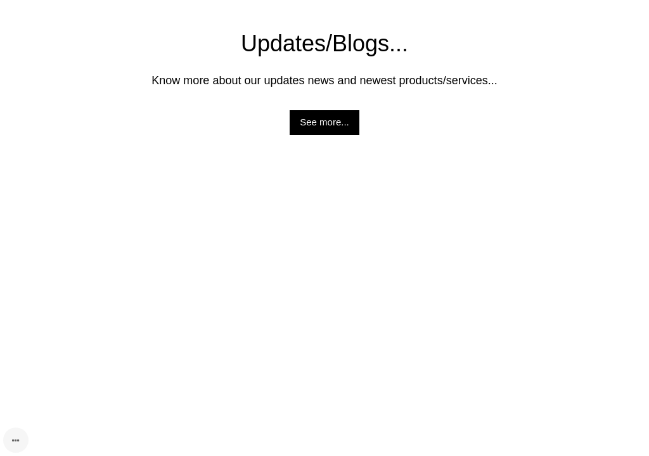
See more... (324, 122)
